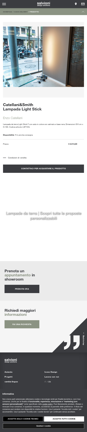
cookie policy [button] (47, 404)
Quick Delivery (21, 12)
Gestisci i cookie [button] (43, 426)
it (45, 381)
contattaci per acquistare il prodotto (43, 168)
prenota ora (22, 289)
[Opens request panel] (83, 4)
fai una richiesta (21, 324)
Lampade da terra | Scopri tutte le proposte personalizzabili (43, 215)
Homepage (7, 12)
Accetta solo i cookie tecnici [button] (23, 419)
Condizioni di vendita (17, 157)
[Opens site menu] (4, 4)
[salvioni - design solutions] (43, 4)
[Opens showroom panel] (76, 4)
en (49, 381)
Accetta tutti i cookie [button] (64, 419)
